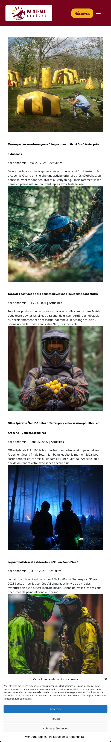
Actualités (55, 163)
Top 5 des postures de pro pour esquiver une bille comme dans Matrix (53, 294)
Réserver (82, 13)
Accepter (55, 709)
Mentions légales (36, 737)
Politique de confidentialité (66, 737)
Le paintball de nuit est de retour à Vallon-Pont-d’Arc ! (43, 562)
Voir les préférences (55, 728)
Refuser (55, 718)
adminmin (20, 163)
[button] (105, 679)
